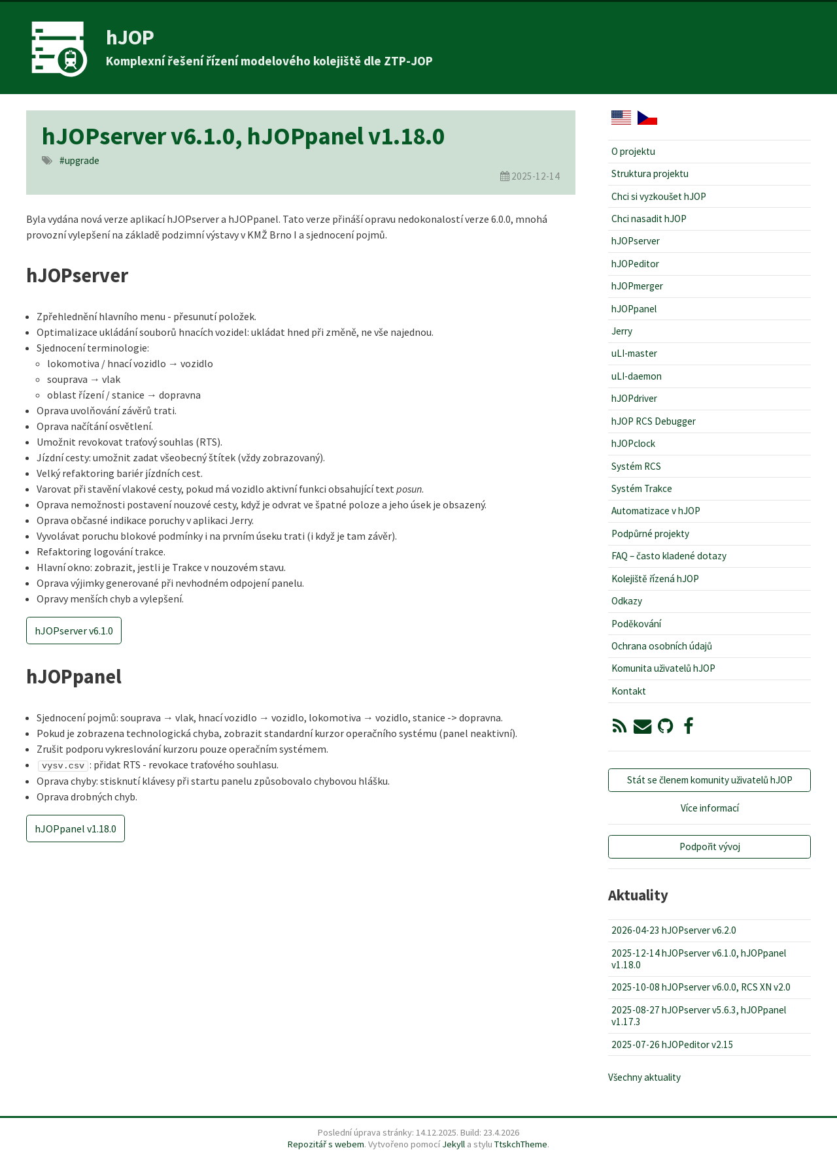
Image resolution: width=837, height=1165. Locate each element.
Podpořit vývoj (709, 846)
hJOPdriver (634, 398)
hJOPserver (635, 241)
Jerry (621, 331)
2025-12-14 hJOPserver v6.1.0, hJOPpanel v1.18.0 (698, 959)
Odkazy (626, 601)
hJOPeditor (635, 263)
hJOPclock (633, 443)
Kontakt (628, 691)
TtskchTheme (520, 1144)
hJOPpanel (634, 309)
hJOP (130, 37)
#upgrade (79, 160)
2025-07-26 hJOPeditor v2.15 (672, 1044)
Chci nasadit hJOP (649, 218)
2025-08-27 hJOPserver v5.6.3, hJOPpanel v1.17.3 (698, 1016)
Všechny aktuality (644, 1077)
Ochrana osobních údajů (661, 646)
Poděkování (636, 623)
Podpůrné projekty (650, 533)
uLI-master (634, 353)
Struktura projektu (650, 173)
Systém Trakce (641, 488)
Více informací (710, 808)
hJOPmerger (637, 286)
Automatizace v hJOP (655, 510)
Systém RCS (636, 466)
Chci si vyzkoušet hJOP (658, 196)
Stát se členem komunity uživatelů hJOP (710, 780)
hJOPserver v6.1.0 (74, 630)
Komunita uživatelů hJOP (663, 668)
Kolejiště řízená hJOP (655, 578)
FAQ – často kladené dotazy (668, 556)
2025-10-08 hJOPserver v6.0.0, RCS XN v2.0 (701, 987)
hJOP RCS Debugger (653, 421)
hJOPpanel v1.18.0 (75, 827)
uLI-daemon (636, 376)
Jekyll (453, 1144)
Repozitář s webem (326, 1144)
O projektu (633, 151)
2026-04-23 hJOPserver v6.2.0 (673, 930)
